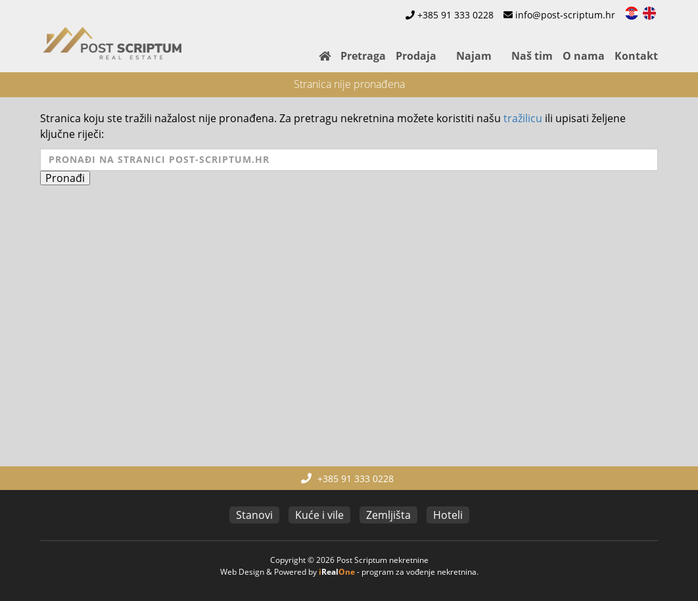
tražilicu (522, 118)
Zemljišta (388, 515)
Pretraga (363, 56)
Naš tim (532, 56)
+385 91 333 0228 (455, 15)
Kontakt (636, 56)
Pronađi (65, 178)
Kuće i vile (319, 515)
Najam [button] (474, 56)
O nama (584, 56)
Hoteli (448, 515)
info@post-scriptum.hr (565, 15)
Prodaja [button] (416, 56)
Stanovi (254, 515)
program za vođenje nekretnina (419, 571)
